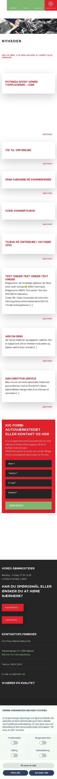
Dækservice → (12, 620)
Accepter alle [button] (41, 773)
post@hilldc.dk (17, 674)
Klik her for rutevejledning (16, 654)
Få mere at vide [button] (28, 765)
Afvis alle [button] (15, 773)
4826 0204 (16, 664)
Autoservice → (12, 607)
